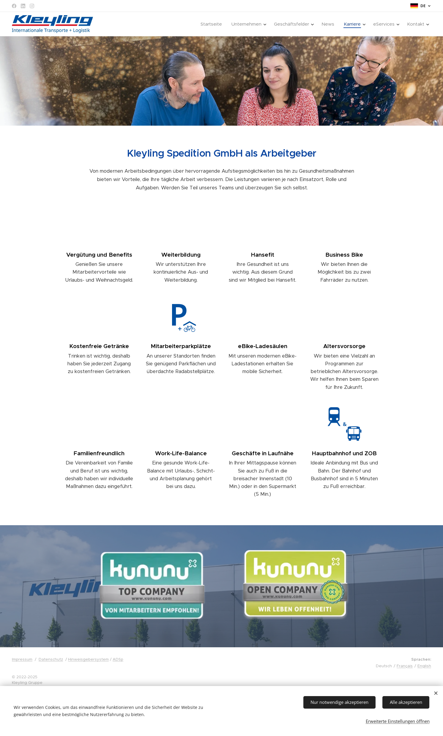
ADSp (118, 659)
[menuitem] (213, 24)
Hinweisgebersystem (88, 659)
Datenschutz (51, 659)
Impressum (22, 659)
